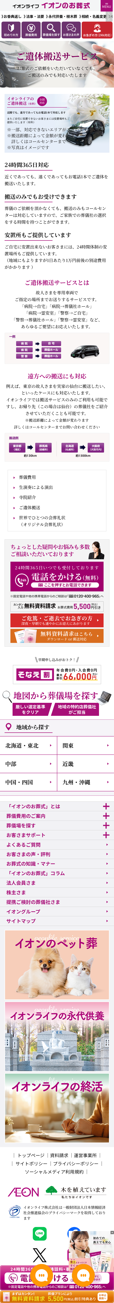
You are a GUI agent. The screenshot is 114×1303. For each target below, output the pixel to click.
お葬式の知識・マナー (30, 863)
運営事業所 (85, 1155)
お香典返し (13, 16)
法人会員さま (21, 882)
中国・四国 (19, 782)
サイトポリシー (31, 1163)
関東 (68, 745)
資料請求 (59, 1155)
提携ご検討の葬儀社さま (33, 901)
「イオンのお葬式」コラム (35, 873)
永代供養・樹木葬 (62, 16)
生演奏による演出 (36, 487)
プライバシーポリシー (76, 1163)
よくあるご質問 (23, 844)
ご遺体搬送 (29, 507)
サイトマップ (21, 920)
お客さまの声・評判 (28, 854)
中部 (10, 764)
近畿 (68, 764)
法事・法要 (35, 16)
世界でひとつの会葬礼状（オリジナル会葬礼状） (42, 520)
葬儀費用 (27, 477)
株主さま (16, 892)
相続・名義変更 (94, 16)
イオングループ (23, 911)
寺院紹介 (27, 497)
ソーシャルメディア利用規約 (54, 1171)
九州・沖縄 (76, 782)
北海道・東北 (21, 745)
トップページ (31, 1155)
